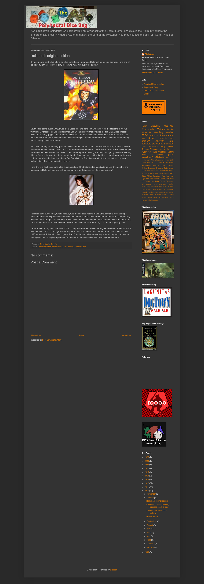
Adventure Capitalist (157, 152)
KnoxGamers (146, 189)
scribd (170, 146)
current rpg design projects (158, 136)
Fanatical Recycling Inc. (154, 84)
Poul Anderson (162, 170)
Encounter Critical (44, 247)
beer (167, 173)
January (150, 547)
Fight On (145, 179)
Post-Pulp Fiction (154, 157)
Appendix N (160, 155)
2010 (147, 491)
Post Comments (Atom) (52, 340)
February (151, 544)
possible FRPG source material (74, 247)
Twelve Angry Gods (149, 197)
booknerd (146, 143)
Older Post (126, 335)
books (170, 129)
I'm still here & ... (153, 517)
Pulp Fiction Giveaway (164, 181)
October (150, 498)
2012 (147, 483)
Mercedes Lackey (148, 192)
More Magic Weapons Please (158, 160)
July (149, 529)
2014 (147, 476)
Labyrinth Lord (164, 141)
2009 (147, 552)
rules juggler (147, 184)
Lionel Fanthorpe (148, 170)
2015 (147, 472)
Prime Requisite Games (154, 91)
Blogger (113, 570)
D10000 (154, 187)
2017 (147, 468)
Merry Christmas (159, 192)
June (149, 533)
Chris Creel (150, 54)
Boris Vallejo (146, 187)
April (149, 540)
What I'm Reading (152, 132)
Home (81, 335)
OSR (144, 146)
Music (171, 163)
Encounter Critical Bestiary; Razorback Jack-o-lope (157, 506)
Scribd (146, 94)
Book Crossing (168, 184)
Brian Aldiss (147, 176)
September (152, 521)
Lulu (152, 181)
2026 (147, 457)
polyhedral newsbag (163, 143)
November (151, 494)
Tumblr (171, 195)
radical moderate (152, 200)
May (149, 536)
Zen (159, 197)
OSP (151, 155)
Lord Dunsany (168, 189)
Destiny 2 (160, 187)
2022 (147, 465)
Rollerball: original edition (157, 501)
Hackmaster (154, 179)
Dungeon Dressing (155, 168)
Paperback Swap (151, 87)
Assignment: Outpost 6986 (153, 165)
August (150, 525)
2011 (147, 487)
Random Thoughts (150, 149)
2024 (147, 461)
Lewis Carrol (157, 189)
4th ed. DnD (157, 184)
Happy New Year (166, 179)
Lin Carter (146, 181)
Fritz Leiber (168, 168)
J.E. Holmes (169, 187)
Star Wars (151, 163)
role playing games (158, 125)
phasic (162, 149)
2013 (147, 480)
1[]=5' (171, 173)
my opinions (57, 247)
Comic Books (162, 163)
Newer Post (36, 335)
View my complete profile (152, 73)
